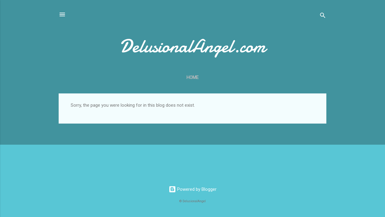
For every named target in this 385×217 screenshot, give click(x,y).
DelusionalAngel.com (193, 46)
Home (192, 77)
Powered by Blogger (193, 189)
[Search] (322, 16)
